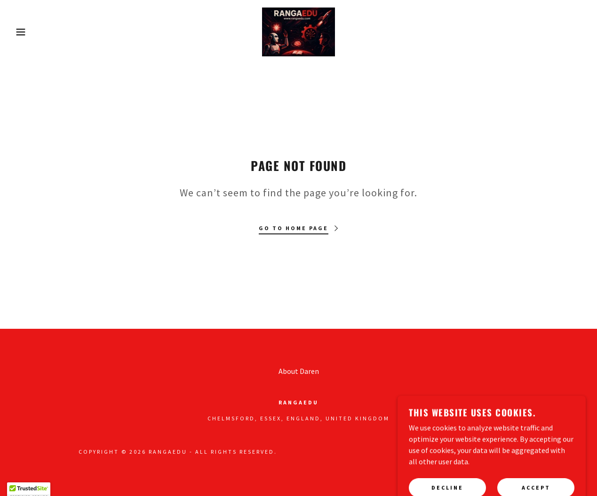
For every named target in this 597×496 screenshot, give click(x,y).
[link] (298, 31)
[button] (29, 32)
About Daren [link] (299, 371)
